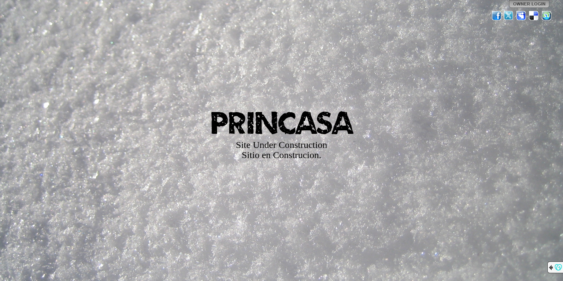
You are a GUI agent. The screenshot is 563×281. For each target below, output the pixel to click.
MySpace (521, 15)
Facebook (496, 15)
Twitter (509, 15)
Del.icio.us (534, 15)
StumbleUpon (546, 15)
